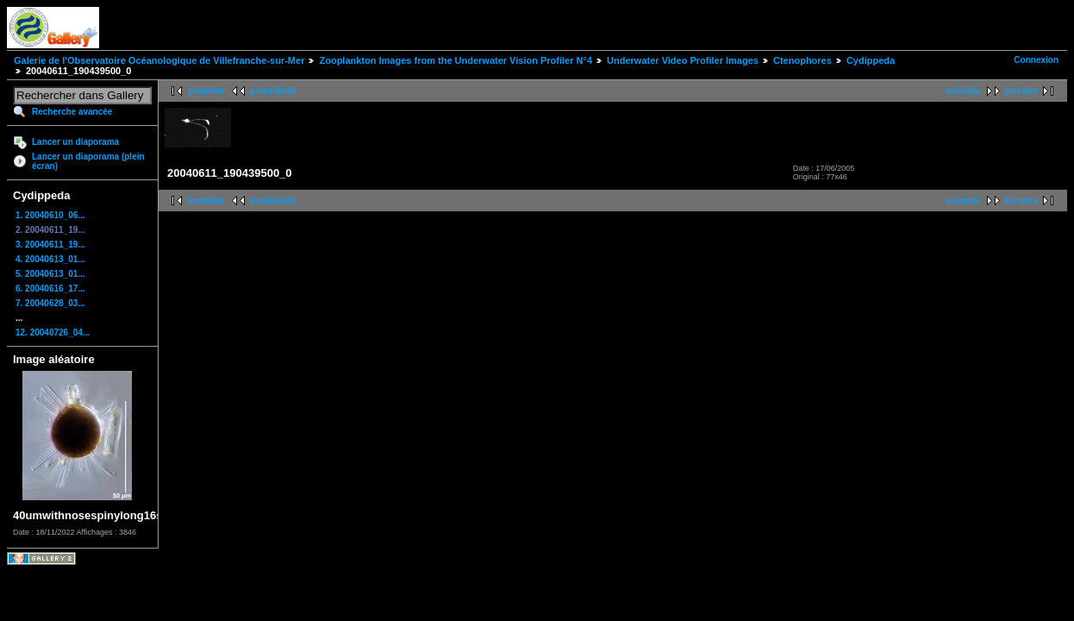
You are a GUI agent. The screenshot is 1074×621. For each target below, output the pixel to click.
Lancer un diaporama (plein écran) (88, 161)
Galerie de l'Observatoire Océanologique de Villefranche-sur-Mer (159, 60)
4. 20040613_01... (50, 259)
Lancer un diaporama (75, 142)
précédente (273, 91)
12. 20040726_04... (53, 332)
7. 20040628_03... (50, 303)
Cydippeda (870, 60)
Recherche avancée (72, 111)
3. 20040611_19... (50, 244)
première (206, 91)
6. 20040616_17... (50, 288)
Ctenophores (802, 60)
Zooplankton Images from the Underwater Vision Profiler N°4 (455, 60)
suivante (963, 91)
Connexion (1036, 60)
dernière (1021, 91)
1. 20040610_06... (50, 215)
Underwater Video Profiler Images (683, 60)
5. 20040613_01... (50, 274)
